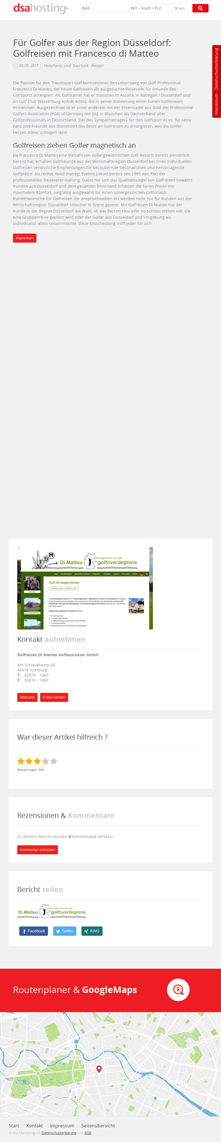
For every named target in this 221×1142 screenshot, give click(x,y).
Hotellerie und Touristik (66, 65)
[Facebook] (33, 930)
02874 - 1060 (36, 675)
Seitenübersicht (98, 1126)
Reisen (97, 65)
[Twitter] (64, 930)
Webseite (27, 697)
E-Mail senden (54, 697)
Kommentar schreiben (37, 850)
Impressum (216, 104)
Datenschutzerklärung (216, 69)
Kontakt (34, 1126)
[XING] (92, 930)
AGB (87, 1132)
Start (14, 1126)
